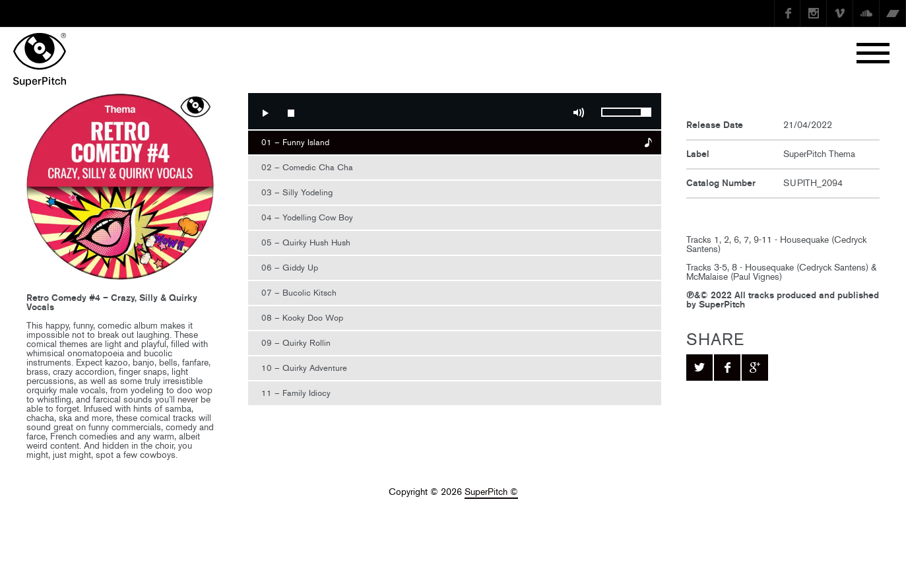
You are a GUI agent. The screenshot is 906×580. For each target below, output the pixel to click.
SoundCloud (866, 13)
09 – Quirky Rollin (296, 343)
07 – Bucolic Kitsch (299, 293)
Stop (291, 113)
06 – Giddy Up (289, 268)
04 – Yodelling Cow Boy (307, 217)
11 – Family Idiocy (296, 393)
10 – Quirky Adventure (304, 368)
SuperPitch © (491, 492)
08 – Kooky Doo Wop (302, 318)
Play (264, 113)
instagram (813, 13)
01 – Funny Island (295, 142)
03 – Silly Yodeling (297, 192)
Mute (579, 113)
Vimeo (840, 13)
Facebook (787, 13)
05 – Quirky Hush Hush (305, 242)
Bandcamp (893, 13)
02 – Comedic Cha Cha (307, 167)
